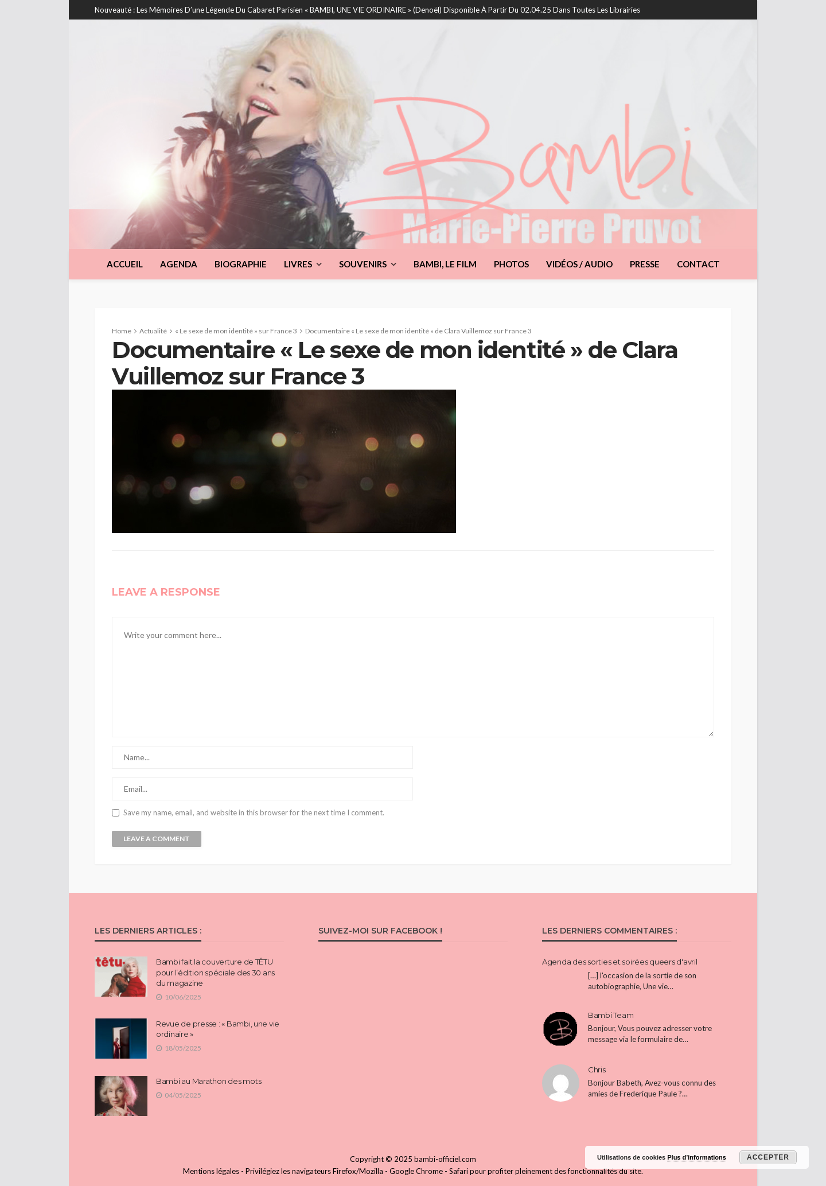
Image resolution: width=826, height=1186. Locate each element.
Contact (698, 264)
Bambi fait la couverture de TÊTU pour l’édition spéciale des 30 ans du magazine (215, 972)
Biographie (241, 264)
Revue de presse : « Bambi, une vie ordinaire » (217, 1029)
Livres (298, 264)
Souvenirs (363, 264)
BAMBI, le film (445, 264)
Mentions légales (211, 1171)
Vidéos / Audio (579, 264)
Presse (645, 264)
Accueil (125, 264)
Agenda (178, 264)
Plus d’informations (696, 1157)
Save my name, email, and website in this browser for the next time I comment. (253, 812)
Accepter (768, 1157)
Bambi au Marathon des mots (208, 1081)
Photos (511, 264)
